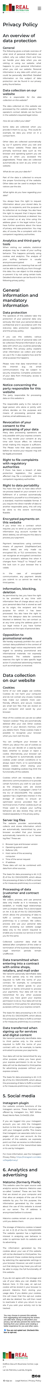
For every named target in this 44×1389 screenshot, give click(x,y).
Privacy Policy (35, 1380)
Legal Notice (21, 1380)
